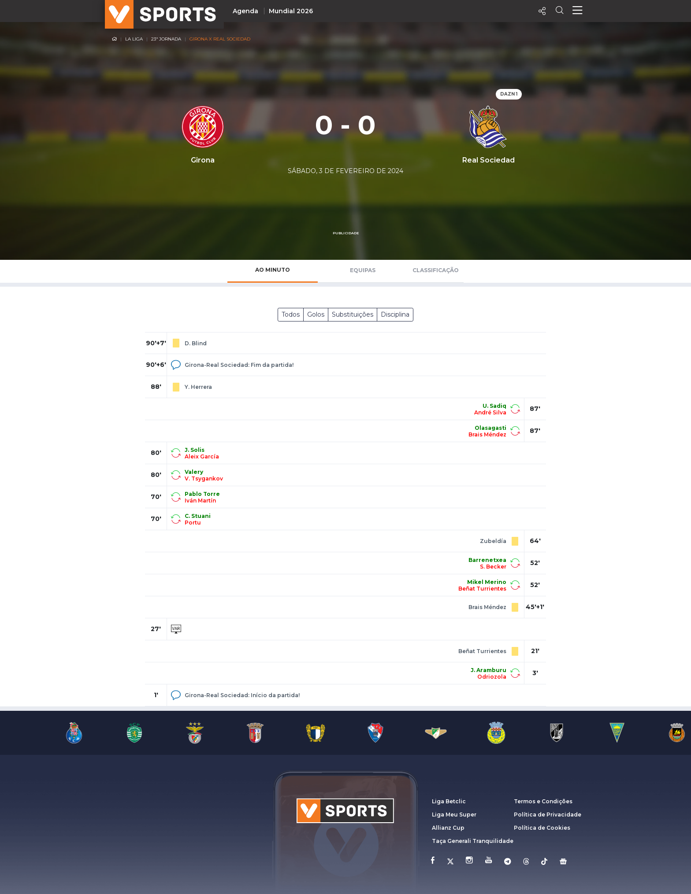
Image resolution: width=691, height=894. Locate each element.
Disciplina (395, 314)
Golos (315, 314)
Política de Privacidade (547, 814)
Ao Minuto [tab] (272, 269)
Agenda (245, 11)
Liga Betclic (449, 801)
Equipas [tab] (362, 270)
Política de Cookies (542, 827)
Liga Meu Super (454, 814)
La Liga (134, 39)
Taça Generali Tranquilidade (472, 841)
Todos (291, 314)
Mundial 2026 (291, 11)
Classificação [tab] (435, 270)
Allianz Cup (448, 827)
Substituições (352, 314)
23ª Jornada (166, 39)
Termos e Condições (543, 801)
